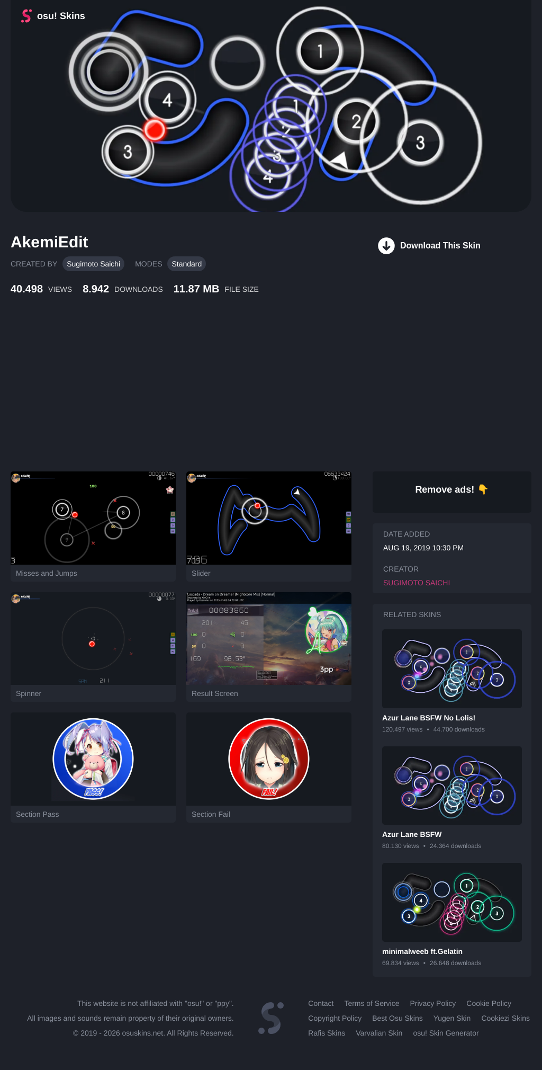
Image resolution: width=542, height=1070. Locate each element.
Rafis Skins (326, 1033)
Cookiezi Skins (505, 1018)
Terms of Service (371, 1003)
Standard (186, 264)
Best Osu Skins (397, 1018)
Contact (320, 1003)
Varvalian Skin (379, 1033)
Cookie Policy (488, 1003)
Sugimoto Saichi (93, 264)
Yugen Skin (452, 1018)
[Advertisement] (256, 394)
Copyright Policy (335, 1018)
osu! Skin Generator (445, 1033)
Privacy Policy (433, 1003)
